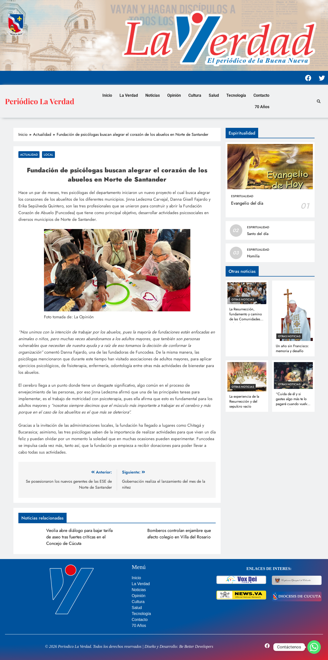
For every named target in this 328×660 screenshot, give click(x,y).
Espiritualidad (242, 196)
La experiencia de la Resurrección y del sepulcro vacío (244, 401)
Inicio (107, 95)
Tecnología (236, 95)
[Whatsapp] (314, 647)
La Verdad (129, 95)
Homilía (253, 256)
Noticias (152, 95)
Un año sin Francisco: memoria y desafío (292, 348)
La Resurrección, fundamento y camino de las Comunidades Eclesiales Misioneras (245, 317)
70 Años (262, 106)
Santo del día (257, 233)
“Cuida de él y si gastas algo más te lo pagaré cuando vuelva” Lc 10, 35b (293, 401)
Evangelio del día (247, 203)
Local (48, 154)
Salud (214, 95)
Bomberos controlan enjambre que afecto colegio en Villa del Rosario (179, 533)
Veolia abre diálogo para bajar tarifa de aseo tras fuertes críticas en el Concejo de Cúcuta (79, 537)
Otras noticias (243, 299)
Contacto (261, 95)
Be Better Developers (196, 646)
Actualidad (29, 154)
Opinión (174, 95)
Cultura (194, 95)
